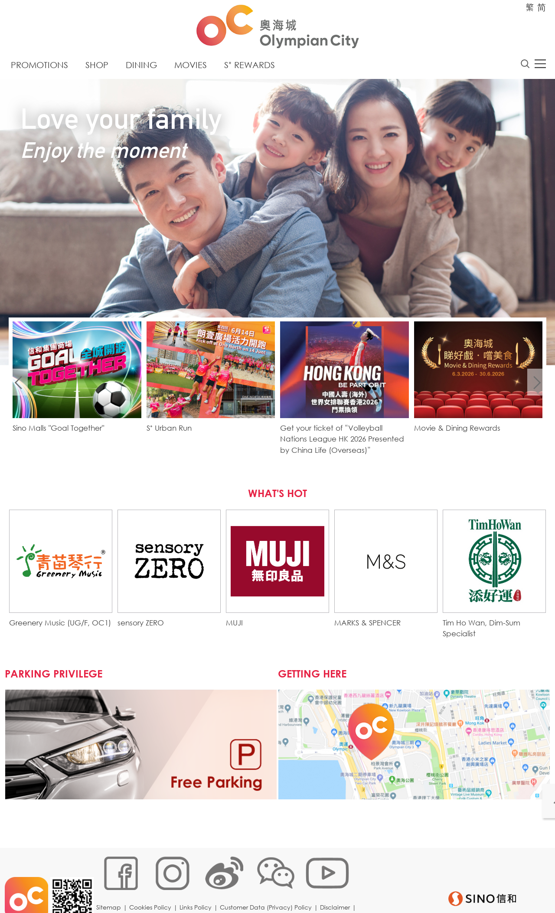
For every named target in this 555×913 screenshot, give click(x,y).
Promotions (39, 67)
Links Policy (198, 884)
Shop (96, 67)
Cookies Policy (153, 884)
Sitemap (111, 884)
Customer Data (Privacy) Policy (268, 884)
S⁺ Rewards (249, 67)
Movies (190, 67)
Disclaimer (338, 884)
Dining (141, 67)
